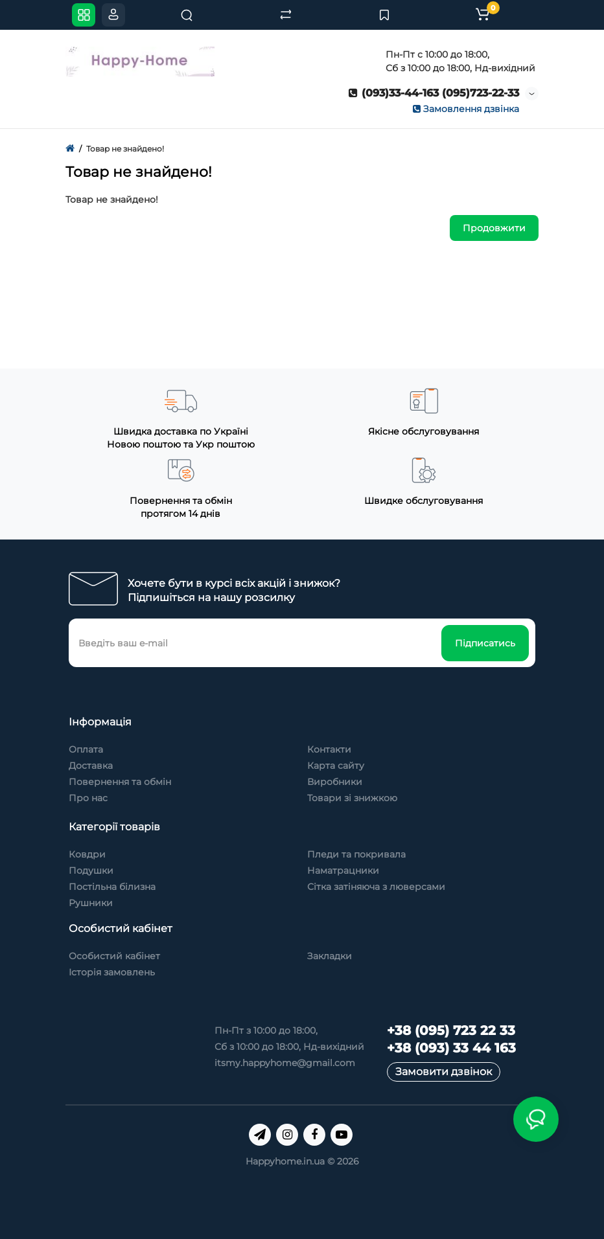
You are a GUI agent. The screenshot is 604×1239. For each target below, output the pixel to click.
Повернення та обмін (120, 782)
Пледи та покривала (356, 854)
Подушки (91, 870)
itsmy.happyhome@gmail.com (285, 1063)
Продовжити (494, 228)
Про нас (88, 798)
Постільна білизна (112, 886)
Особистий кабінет (114, 956)
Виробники (334, 782)
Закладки (329, 956)
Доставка (91, 765)
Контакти (329, 749)
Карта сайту (335, 765)
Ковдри (87, 854)
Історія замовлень (112, 972)
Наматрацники (343, 870)
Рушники (91, 903)
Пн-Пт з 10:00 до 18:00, (266, 1030)
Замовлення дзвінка (466, 109)
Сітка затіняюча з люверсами (376, 886)
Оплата (86, 749)
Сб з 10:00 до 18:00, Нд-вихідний (289, 1046)
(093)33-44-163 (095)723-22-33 (434, 93)
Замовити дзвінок (443, 1071)
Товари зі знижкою (352, 798)
